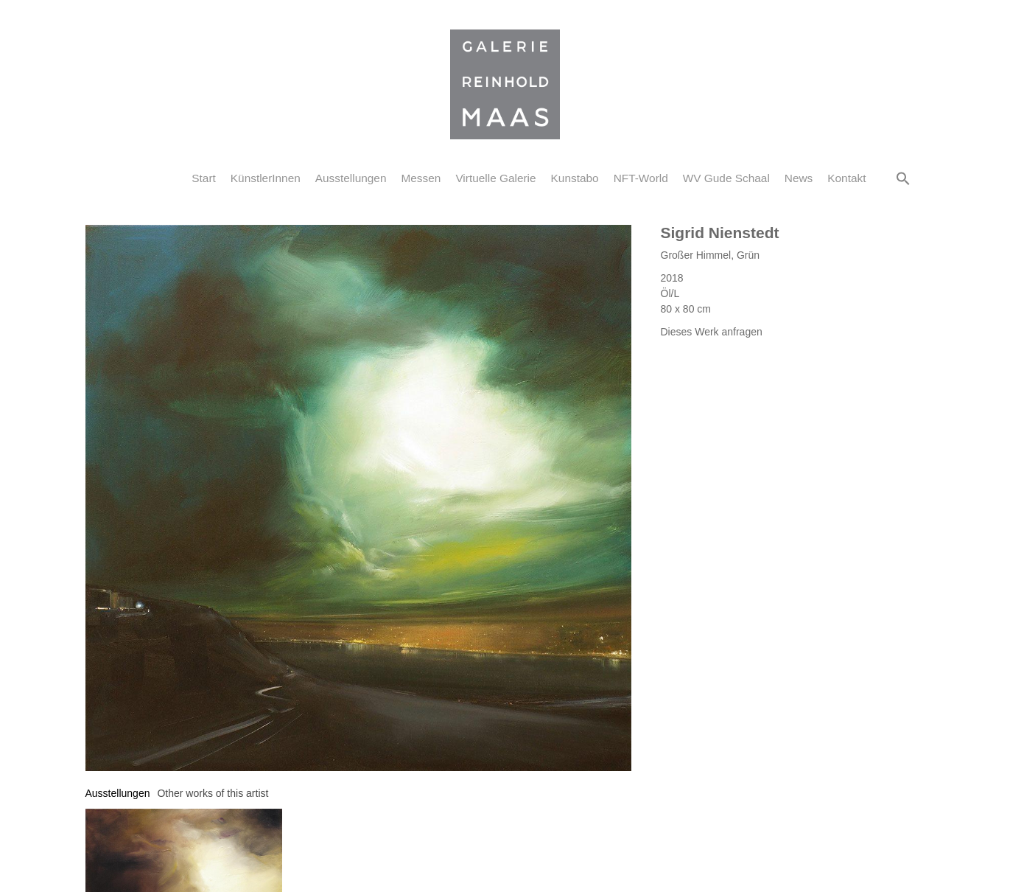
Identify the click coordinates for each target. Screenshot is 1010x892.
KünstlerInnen (266, 178)
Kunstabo (575, 178)
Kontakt (846, 178)
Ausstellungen (351, 178)
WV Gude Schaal (726, 178)
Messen (421, 178)
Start (204, 178)
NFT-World (641, 178)
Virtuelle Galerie (495, 178)
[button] (903, 178)
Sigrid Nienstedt (720, 232)
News (799, 178)
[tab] (117, 793)
